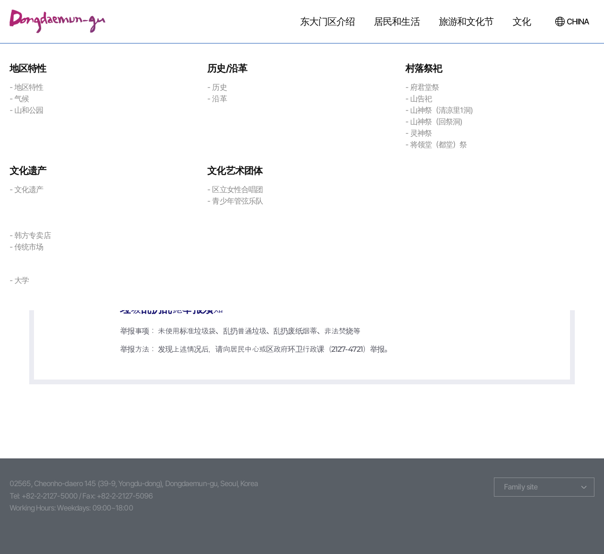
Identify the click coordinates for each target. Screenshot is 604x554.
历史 (219, 87)
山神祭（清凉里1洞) (441, 110)
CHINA (578, 21)
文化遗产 (28, 189)
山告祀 (421, 98)
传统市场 (28, 246)
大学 (21, 280)
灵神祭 (421, 133)
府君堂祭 (424, 87)
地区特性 (28, 87)
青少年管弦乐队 (237, 201)
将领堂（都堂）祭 (438, 144)
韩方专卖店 (32, 235)
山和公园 (28, 110)
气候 (21, 98)
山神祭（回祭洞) (436, 121)
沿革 (219, 98)
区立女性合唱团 (237, 189)
